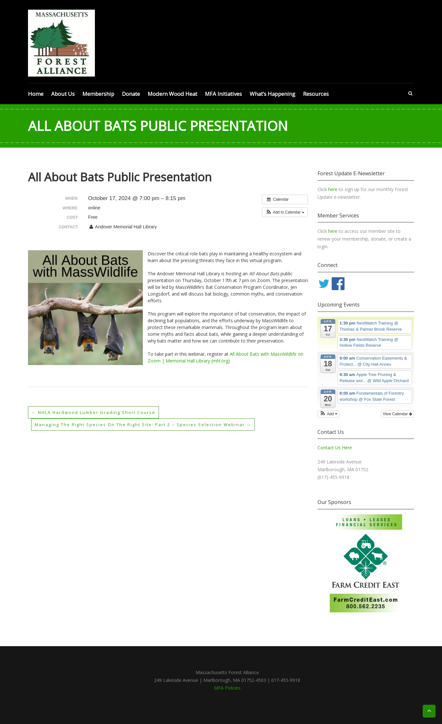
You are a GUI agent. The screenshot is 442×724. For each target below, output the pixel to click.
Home (35, 93)
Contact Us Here (335, 447)
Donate (131, 93)
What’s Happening (272, 93)
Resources (316, 93)
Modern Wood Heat (172, 93)
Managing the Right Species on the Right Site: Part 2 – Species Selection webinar (149, 424)
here (333, 189)
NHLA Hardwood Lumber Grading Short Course (98, 412)
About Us (63, 93)
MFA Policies (227, 688)
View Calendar (397, 414)
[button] (285, 212)
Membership (98, 93)
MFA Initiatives (223, 93)
